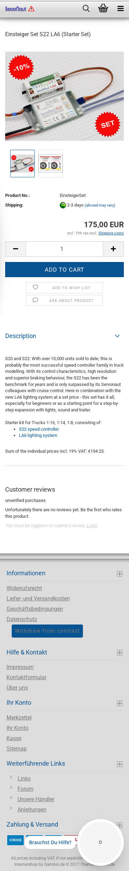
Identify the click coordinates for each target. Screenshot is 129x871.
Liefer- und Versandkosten (38, 598)
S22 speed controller (39, 429)
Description (20, 335)
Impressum (20, 667)
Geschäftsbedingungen (35, 609)
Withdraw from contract (47, 631)
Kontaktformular (26, 677)
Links (24, 778)
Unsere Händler (36, 799)
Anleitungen (32, 809)
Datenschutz (22, 619)
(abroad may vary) (100, 205)
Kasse (14, 738)
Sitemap (17, 748)
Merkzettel (19, 717)
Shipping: (14, 205)
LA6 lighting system (38, 435)
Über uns (17, 687)
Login (91, 525)
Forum (25, 789)
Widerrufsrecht (24, 588)
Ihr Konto (18, 728)
